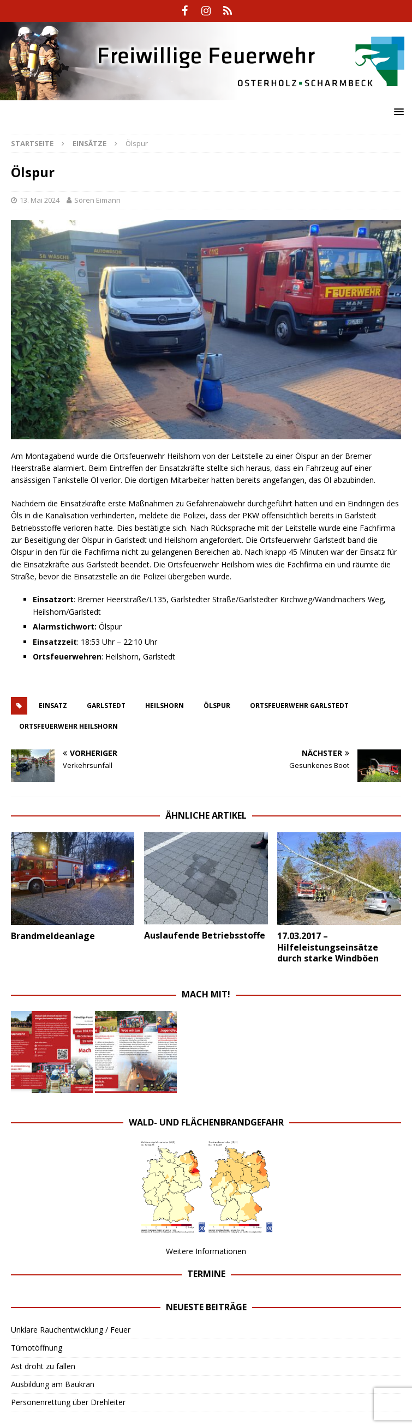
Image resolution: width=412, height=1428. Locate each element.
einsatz (53, 705)
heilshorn (164, 705)
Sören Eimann (97, 200)
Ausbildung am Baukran (52, 1384)
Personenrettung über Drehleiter (68, 1402)
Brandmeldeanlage (53, 936)
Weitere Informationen (206, 1251)
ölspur (217, 705)
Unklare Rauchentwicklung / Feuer (70, 1329)
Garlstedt (106, 705)
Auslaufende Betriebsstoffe (204, 935)
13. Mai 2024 (39, 200)
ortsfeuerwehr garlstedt (299, 705)
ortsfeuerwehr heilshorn (68, 726)
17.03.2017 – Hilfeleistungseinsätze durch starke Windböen (328, 947)
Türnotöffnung (36, 1347)
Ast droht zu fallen (43, 1366)
